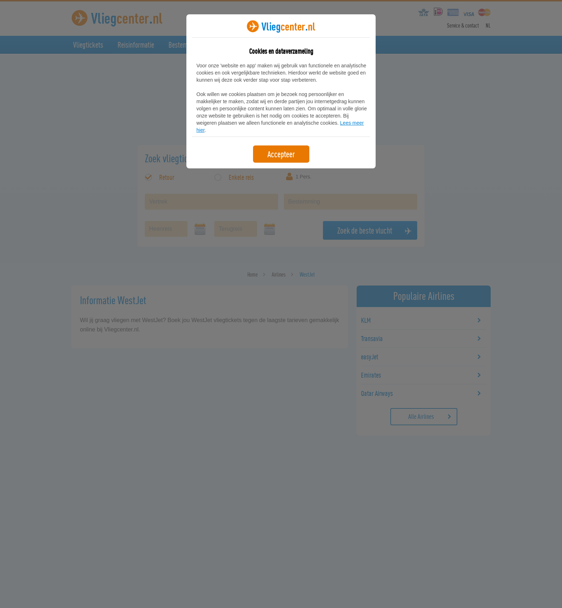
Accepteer (281, 154)
